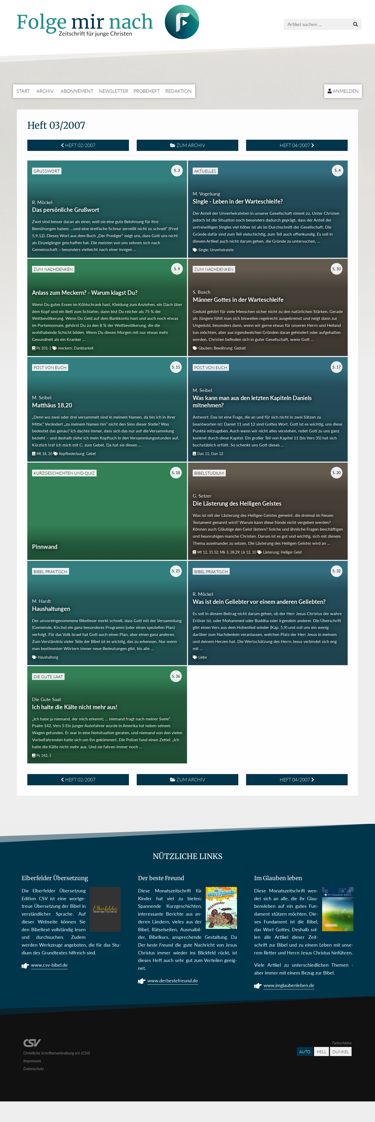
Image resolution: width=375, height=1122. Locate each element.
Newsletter (113, 91)
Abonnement (77, 91)
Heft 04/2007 (297, 145)
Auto (304, 1072)
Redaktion (178, 91)
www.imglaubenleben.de (289, 1006)
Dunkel (341, 1072)
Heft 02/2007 (78, 145)
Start (23, 91)
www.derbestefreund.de (172, 1001)
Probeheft (147, 91)
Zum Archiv (187, 145)
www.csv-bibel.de (49, 986)
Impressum (32, 1081)
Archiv (45, 91)
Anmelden (343, 91)
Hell (321, 1072)
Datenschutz (33, 1089)
